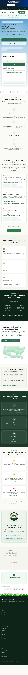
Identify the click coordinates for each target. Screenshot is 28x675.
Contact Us (3, 620)
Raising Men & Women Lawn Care (14, 564)
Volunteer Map (4, 650)
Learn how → (18, 566)
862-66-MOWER (19, 9)
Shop (2, 654)
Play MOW (3, 652)
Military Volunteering (5, 638)
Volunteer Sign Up (4, 626)
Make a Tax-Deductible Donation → (14, 82)
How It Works (3, 614)
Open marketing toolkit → (14, 495)
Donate (25, 8)
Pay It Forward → (14, 441)
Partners (3, 634)
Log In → (3, 630)
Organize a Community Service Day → (11, 501)
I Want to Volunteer (14, 43)
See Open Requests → (14, 230)
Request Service (4, 612)
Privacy (25, 661)
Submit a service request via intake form (14, 72)
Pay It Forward (4, 656)
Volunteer (10, 5)
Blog (2, 648)
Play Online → (13, 412)
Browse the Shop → (14, 427)
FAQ (2, 618)
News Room (3, 646)
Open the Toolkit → (14, 581)
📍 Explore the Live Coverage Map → (11, 340)
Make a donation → (14, 467)
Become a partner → (14, 481)
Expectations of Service (6, 616)
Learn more (18, 5)
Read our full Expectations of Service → (11, 385)
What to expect (11, 68)
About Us (3, 644)
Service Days (3, 628)
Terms (3, 662)
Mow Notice (20, 117)
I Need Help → (14, 40)
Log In (16, 12)
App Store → (8, 412)
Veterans (3, 636)
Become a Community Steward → (14, 535)
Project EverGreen (14, 562)
